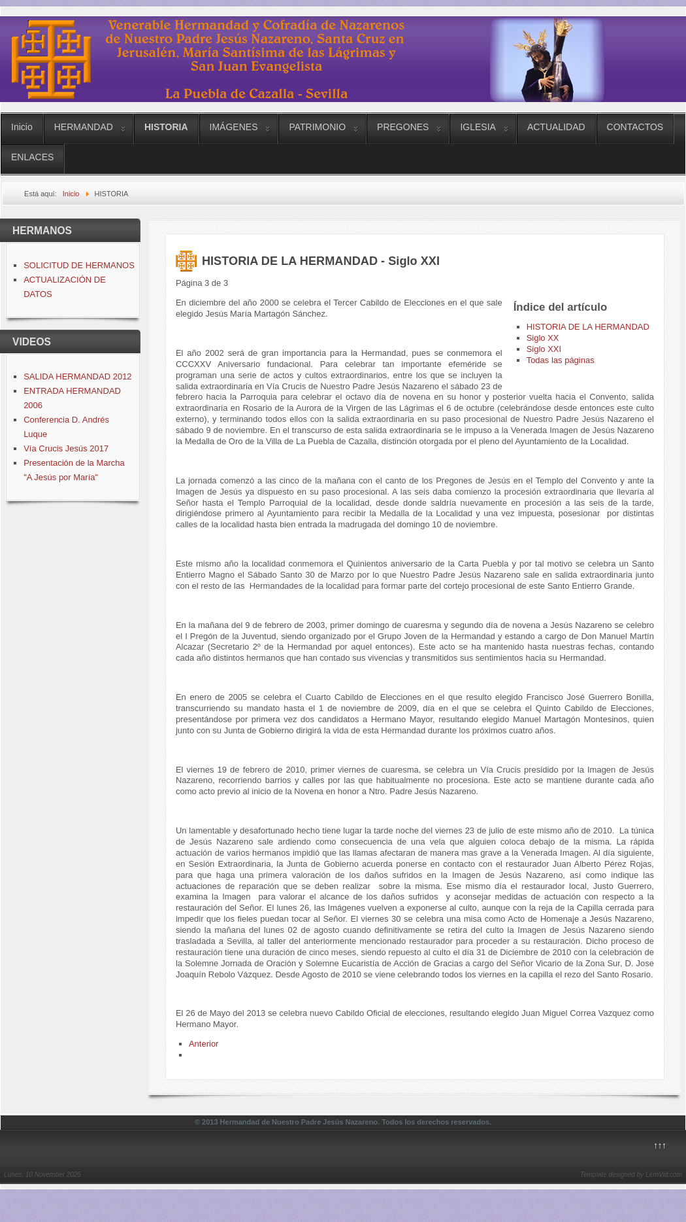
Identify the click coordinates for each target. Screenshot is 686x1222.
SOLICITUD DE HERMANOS (79, 265)
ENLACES (32, 157)
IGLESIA (477, 127)
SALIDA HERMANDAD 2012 (77, 376)
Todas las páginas (561, 360)
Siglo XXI (544, 349)
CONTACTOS (635, 127)
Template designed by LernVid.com (631, 1174)
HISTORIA (166, 127)
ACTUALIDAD (556, 127)
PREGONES (403, 127)
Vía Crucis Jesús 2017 (66, 448)
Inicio (22, 127)
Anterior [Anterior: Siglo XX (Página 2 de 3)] (204, 1044)
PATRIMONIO (317, 127)
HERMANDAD (83, 127)
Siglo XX (543, 338)
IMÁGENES (234, 127)
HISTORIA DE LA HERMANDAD (588, 327)
